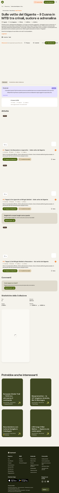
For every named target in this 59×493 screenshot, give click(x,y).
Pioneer (32, 462)
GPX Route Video (45, 466)
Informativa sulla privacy (12, 487)
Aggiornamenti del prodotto (34, 465)
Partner (20, 458)
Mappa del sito (11, 473)
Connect (21, 460)
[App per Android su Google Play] (23, 480)
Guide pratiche (45, 458)
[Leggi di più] (4, 33)
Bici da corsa (10, 469)
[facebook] (48, 482)
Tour (2, 6)
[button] (38, 2)
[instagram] (42, 482)
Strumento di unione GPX (46, 463)
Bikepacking (7, 6)
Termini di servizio (21, 487)
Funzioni (9, 462)
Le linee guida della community (14, 488)
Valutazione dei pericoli (45, 469)
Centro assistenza (46, 460)
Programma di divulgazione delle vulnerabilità (16, 490)
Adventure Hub (33, 470)
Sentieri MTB (10, 467)
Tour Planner (10, 460)
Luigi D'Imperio (18, 10)
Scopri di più (5, 95)
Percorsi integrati (23, 462)
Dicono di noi (33, 458)
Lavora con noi (33, 472)
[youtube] (45, 482)
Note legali (28, 490)
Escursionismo (11, 465)
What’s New (33, 460)
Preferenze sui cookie (29, 487)
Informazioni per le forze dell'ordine (14, 491)
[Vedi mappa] (53, 144)
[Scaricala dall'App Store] (13, 480)
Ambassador (33, 468)
